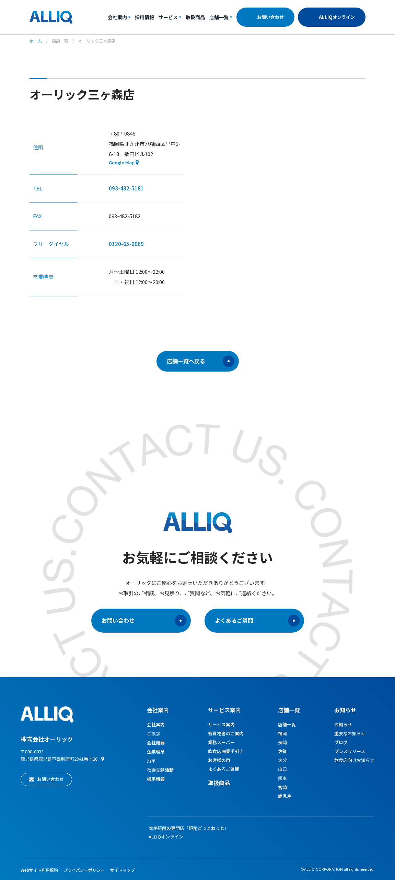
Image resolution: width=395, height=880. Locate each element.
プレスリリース (349, 751)
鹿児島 (284, 796)
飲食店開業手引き (226, 751)
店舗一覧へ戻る (200, 361)
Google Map (122, 162)
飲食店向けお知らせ (354, 760)
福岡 (282, 733)
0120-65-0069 (126, 243)
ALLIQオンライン (337, 17)
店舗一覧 (220, 17)
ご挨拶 (153, 733)
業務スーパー (221, 742)
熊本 (282, 778)
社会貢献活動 (160, 769)
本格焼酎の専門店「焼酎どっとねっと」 (189, 828)
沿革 (151, 760)
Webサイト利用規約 (39, 870)
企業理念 (156, 751)
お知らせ (345, 710)
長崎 (282, 742)
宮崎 (282, 787)
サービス (170, 17)
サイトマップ (122, 870)
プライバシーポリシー (84, 870)
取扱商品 (195, 17)
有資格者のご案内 (226, 733)
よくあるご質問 (257, 620)
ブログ (341, 742)
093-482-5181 (126, 188)
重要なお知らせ (349, 733)
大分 (282, 760)
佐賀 (282, 751)
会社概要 (156, 742)
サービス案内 (221, 724)
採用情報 (144, 17)
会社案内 (119, 17)
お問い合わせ (270, 17)
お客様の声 (219, 760)
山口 (282, 769)
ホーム (36, 41)
